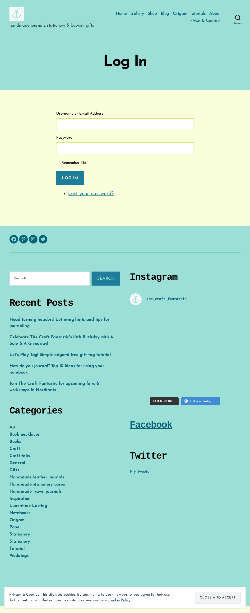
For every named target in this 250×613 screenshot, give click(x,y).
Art (12, 434)
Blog (165, 17)
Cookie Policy (119, 600)
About (215, 17)
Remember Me (73, 170)
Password (64, 145)
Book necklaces (24, 441)
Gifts (14, 477)
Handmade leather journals (36, 484)
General (17, 470)
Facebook (151, 432)
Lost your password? (91, 200)
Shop (152, 17)
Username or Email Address (79, 121)
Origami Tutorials (189, 17)
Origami (17, 527)
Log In (70, 185)
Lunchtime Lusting (28, 513)
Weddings (19, 563)
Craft (14, 456)
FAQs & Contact (205, 24)
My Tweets (139, 479)
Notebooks (20, 520)
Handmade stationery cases (37, 491)
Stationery (19, 541)
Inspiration (20, 506)
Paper (15, 534)
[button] (20, 17)
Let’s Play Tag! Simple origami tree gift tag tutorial (60, 362)
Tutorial (17, 556)
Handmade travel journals (35, 498)
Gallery (137, 17)
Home (121, 17)
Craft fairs (19, 463)
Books (15, 449)
